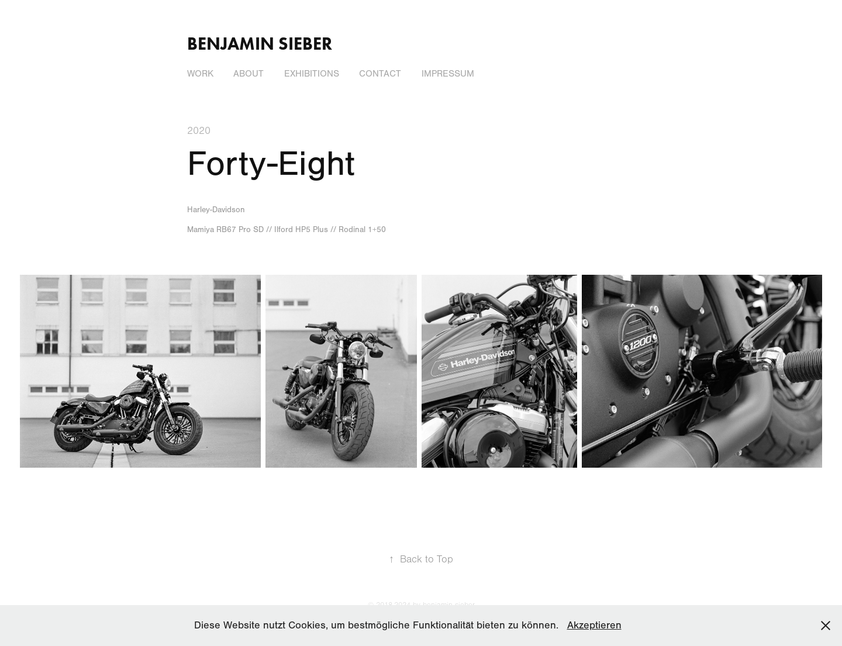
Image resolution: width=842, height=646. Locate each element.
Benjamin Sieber (259, 43)
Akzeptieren (594, 625)
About (248, 73)
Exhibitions (311, 73)
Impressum (448, 73)
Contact (380, 73)
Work (200, 73)
